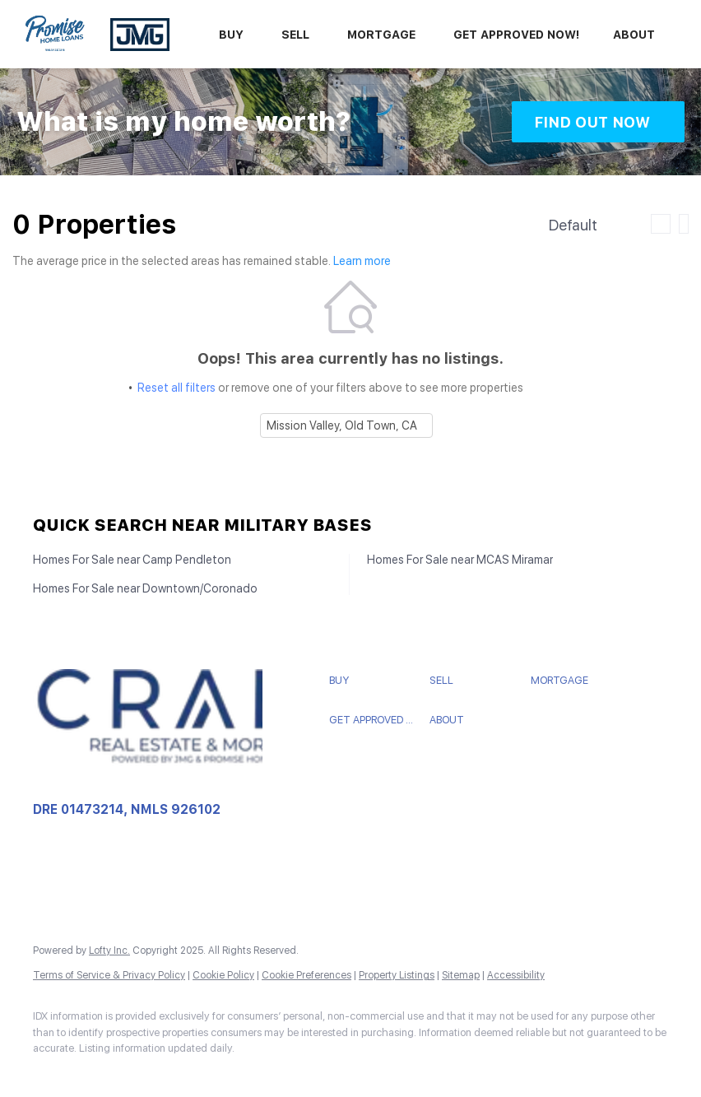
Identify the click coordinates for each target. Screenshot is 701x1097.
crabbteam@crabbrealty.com (110, 892)
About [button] (634, 34)
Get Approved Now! (516, 34)
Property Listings (396, 975)
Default (573, 225)
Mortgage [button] (381, 34)
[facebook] (52, 1076)
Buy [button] (231, 34)
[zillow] (100, 1076)
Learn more (362, 261)
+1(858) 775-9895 (83, 876)
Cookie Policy (223, 975)
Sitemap (461, 975)
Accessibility (516, 975)
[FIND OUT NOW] (598, 121)
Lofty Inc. (109, 950)
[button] (375, 680)
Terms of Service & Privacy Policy (109, 975)
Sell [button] (295, 34)
